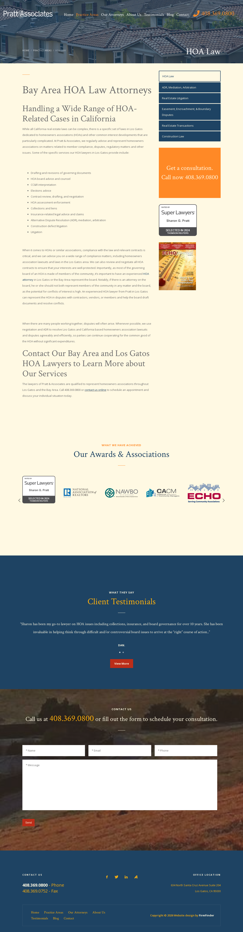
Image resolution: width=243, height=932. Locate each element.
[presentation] (185, 825)
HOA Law (168, 76)
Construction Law (173, 136)
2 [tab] (123, 652)
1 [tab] (120, 652)
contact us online (95, 390)
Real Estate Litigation (175, 98)
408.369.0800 (71, 718)
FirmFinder (206, 915)
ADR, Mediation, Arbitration (179, 87)
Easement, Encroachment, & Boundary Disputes (186, 112)
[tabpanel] (121, 635)
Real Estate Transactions (178, 125)
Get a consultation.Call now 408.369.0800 (189, 173)
